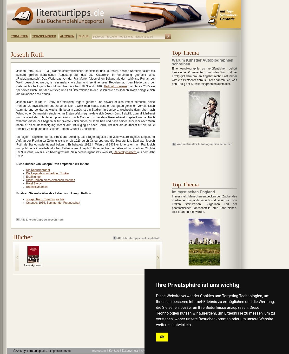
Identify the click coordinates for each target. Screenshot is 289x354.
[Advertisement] (69, 46)
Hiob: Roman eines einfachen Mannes (50, 180)
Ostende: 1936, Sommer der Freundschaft (53, 202)
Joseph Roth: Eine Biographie (45, 199)
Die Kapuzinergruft (38, 170)
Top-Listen (19, 36)
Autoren (67, 36)
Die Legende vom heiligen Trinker (47, 173)
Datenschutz (130, 350)
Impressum (99, 350)
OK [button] (162, 337)
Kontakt (114, 350)
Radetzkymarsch (36, 187)
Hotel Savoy (34, 183)
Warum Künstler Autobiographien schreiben (204, 144)
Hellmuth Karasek (115, 86)
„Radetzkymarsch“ (124, 152)
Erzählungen (34, 176)
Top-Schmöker (44, 36)
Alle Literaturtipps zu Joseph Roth (42, 219)
